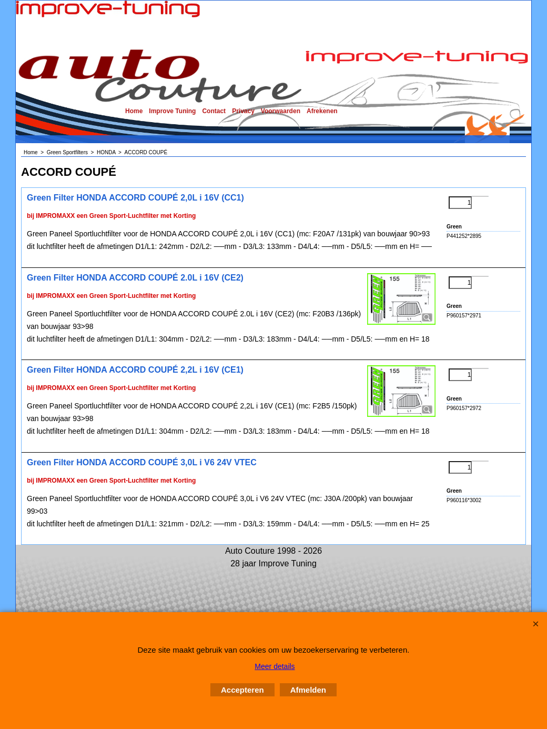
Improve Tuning (172, 111)
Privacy (243, 111)
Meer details (275, 666)
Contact (214, 111)
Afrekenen (322, 111)
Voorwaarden (280, 111)
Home (134, 111)
